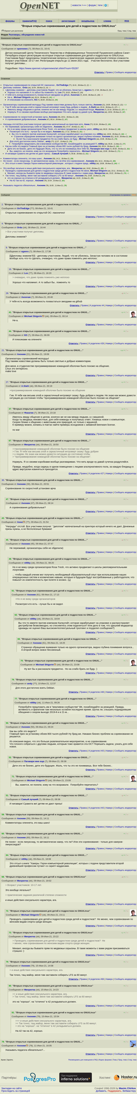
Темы (115, 1060)
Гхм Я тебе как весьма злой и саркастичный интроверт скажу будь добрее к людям (46, 107)
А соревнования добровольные (21, 119)
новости (76, 5)
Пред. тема (122, 1060)
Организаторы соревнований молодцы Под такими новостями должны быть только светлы (47, 104)
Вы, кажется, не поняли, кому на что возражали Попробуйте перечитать (45, 151)
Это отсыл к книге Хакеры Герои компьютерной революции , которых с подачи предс (47, 163)
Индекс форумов (105, 1060)
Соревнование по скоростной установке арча (25, 117)
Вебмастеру (129, 1091)
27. (8, 382)
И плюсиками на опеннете (20, 100)
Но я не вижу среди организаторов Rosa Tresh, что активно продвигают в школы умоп (49, 129)
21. (3, 350)
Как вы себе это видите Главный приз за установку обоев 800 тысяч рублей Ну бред (46, 146)
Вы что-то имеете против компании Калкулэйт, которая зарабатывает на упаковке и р (54, 134)
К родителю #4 (97, 305)
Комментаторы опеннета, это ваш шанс (22, 158)
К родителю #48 (96, 692)
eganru (87, 90)
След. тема (132, 1060)
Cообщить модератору (125, 72)
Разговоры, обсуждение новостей (27, 34)
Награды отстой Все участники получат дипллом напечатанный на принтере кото (43, 124)
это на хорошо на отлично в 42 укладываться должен (33, 178)
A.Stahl (92, 107)
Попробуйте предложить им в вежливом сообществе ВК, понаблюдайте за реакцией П (54, 144)
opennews (22, 48)
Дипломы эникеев (12, 87)
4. (3, 223)
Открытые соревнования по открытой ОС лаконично (29, 85)
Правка (109, 72)
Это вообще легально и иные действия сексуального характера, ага (37, 168)
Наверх (109, 216)
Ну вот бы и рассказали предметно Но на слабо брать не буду (47, 139)
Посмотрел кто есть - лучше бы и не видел (31, 131)
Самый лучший (60, 153)
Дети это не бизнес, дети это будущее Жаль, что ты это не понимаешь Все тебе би (48, 148)
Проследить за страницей (15, 1091)
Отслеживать (130, 38)
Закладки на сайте (11, 1088)
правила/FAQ (29, 21)
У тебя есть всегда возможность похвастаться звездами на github (37, 95)
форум (92, 5)
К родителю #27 (96, 473)
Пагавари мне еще (99, 148)
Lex (59, 92)
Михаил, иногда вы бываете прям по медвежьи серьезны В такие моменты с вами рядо (50, 173)
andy (48, 141)
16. (11, 269)
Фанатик (99, 109)
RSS (127, 21)
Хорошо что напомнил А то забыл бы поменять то (32, 92)
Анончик (75, 95)
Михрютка (98, 112)
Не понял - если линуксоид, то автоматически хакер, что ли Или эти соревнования (44, 161)
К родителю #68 (96, 979)
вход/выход (88, 21)
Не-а (10, 97)
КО (35, 100)
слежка (107, 21)
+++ (84, 5)
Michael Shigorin (22, 97)
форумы (10, 21)
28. (8, 293)
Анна (86, 124)
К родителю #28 (96, 343)
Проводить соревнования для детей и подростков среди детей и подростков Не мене (47, 170)
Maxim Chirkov (127, 1088)
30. (3, 480)
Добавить (101, 1091)
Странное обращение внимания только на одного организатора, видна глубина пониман (57, 136)
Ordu (24, 87)
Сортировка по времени (120, 195)
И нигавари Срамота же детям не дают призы (28, 153)
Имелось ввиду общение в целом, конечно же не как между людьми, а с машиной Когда (50, 109)
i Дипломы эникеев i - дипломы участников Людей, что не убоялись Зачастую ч (44, 90)
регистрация (68, 21)
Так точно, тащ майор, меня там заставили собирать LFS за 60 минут (39, 175)
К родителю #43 (96, 751)
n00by (96, 129)
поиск (49, 21)
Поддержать (114, 1091)
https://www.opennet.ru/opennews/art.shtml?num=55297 (49, 68)
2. (3, 204)
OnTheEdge (62, 85)
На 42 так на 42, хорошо (22, 180)
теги (100, 5)
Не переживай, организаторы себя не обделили (29, 126)
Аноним (97, 104)
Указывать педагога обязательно (19, 185)
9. (7, 247)
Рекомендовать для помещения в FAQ (83, 1060)
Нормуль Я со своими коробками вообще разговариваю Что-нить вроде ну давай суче (49, 112)
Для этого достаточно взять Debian (27, 141)
